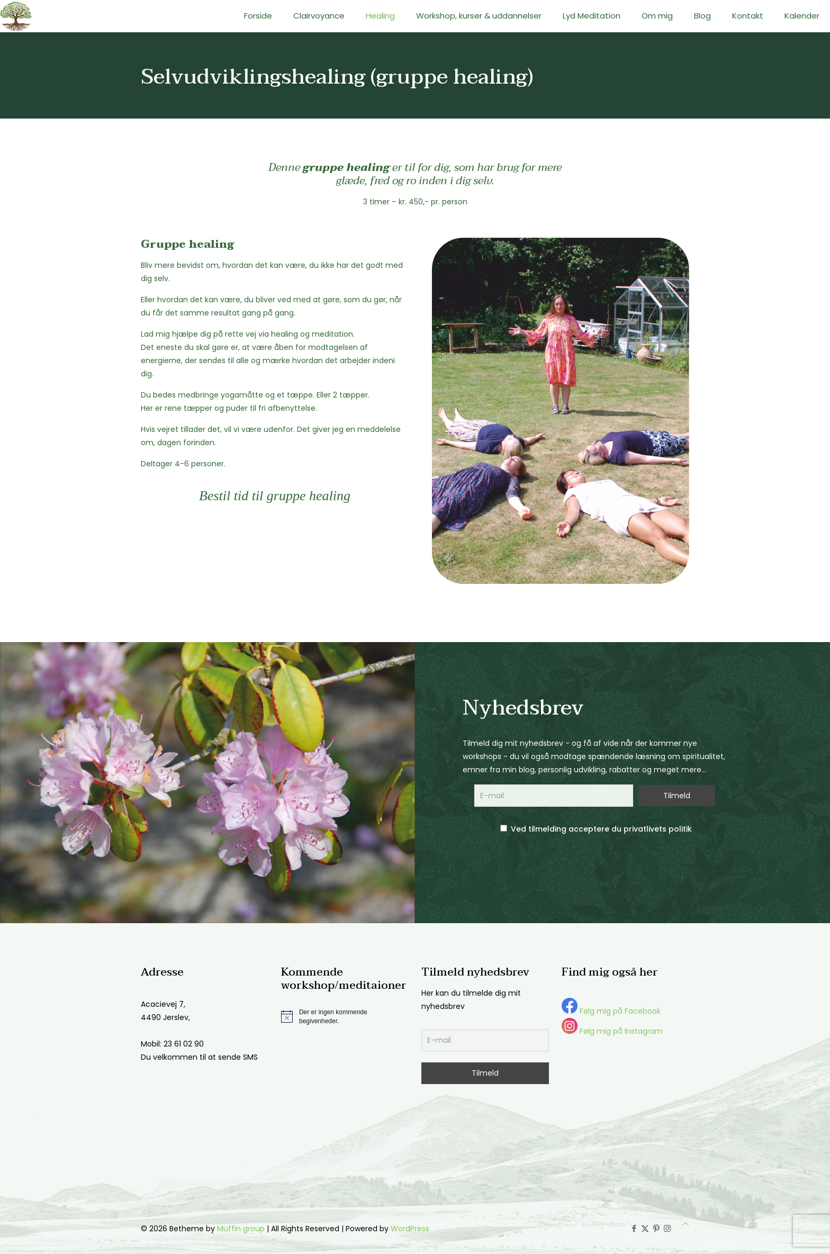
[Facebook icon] (634, 1228)
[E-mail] (485, 1040)
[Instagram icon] (667, 1228)
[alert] (345, 1016)
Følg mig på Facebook (611, 1011)
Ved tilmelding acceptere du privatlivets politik (596, 829)
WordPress (410, 1228)
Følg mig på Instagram (612, 1031)
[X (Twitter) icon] (645, 1228)
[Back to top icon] (685, 1224)
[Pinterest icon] (656, 1228)
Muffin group (241, 1228)
